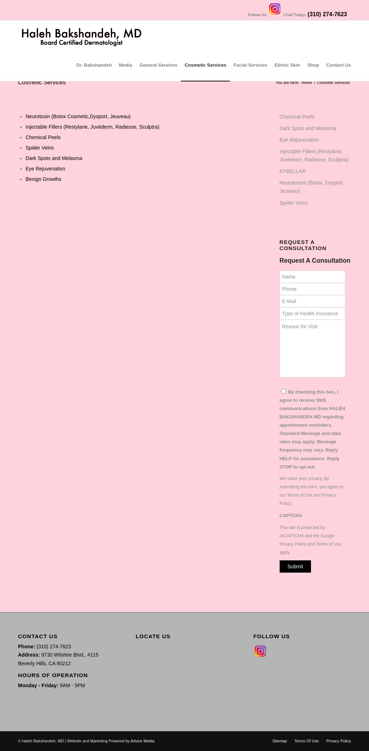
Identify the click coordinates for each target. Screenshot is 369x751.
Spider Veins (40, 148)
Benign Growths (44, 179)
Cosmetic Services (42, 82)
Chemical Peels (43, 137)
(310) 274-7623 (327, 14)
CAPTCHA (291, 515)
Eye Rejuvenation (45, 169)
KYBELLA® (293, 171)
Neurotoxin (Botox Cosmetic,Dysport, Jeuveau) (78, 116)
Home (307, 82)
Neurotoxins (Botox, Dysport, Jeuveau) (312, 187)
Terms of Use (299, 495)
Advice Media (142, 741)
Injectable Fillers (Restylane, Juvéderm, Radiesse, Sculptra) (92, 127)
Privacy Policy (293, 544)
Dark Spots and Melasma (54, 158)
